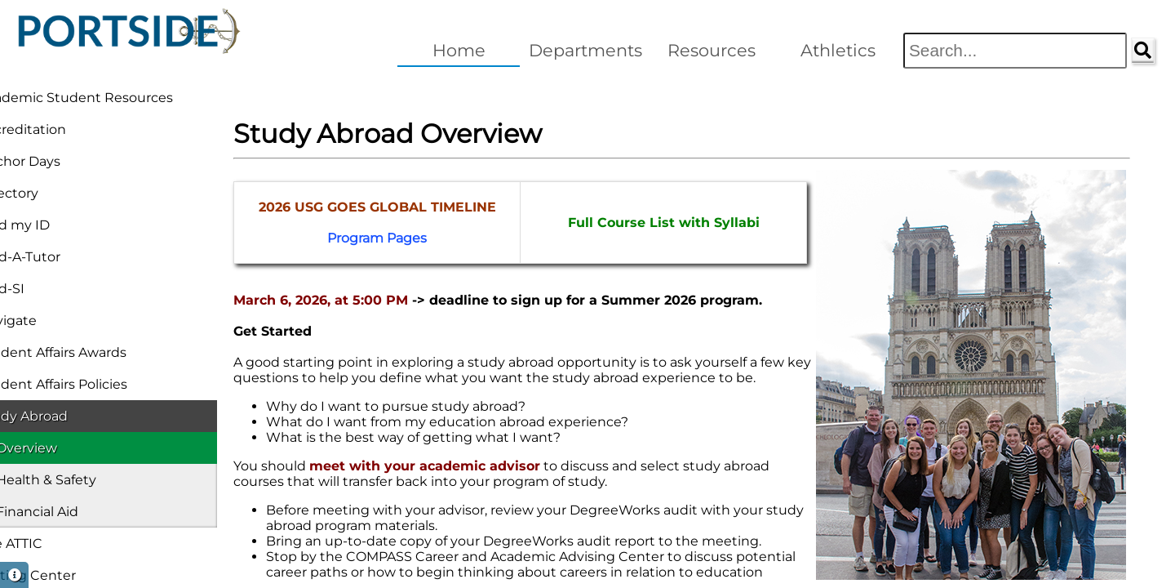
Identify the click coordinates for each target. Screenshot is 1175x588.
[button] (14, 574)
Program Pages (356, 238)
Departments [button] (585, 50)
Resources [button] (711, 50)
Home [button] (459, 50)
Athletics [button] (838, 50)
